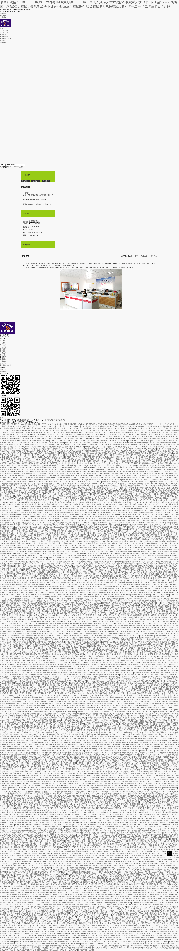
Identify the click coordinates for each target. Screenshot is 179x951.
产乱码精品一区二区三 (98, 697)
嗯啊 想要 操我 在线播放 (49, 539)
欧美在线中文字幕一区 (106, 590)
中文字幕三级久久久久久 (109, 948)
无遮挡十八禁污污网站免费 (35, 765)
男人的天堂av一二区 (30, 595)
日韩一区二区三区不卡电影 (112, 455)
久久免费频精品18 (18, 685)
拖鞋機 (20, 167)
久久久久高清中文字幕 (92, 874)
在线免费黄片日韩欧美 (52, 492)
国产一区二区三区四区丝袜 (141, 574)
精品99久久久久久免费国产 (31, 605)
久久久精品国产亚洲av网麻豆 (104, 519)
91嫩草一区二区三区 (171, 859)
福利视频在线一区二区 (146, 453)
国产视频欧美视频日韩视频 (24, 529)
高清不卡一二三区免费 (81, 668)
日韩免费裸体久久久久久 (59, 461)
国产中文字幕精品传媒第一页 (142, 562)
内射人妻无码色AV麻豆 (167, 469)
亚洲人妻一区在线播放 (50, 601)
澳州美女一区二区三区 (63, 820)
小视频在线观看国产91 (142, 673)
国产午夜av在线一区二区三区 (117, 744)
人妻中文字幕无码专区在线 (119, 845)
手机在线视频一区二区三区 (87, 590)
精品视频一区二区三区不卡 (56, 564)
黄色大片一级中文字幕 (150, 601)
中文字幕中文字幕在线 (60, 631)
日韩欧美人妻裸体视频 (168, 808)
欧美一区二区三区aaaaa (146, 461)
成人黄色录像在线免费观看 (35, 432)
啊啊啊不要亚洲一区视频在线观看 (102, 668)
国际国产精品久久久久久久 (121, 523)
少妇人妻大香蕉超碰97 (15, 888)
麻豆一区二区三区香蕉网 (79, 537)
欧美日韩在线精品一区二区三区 (28, 822)
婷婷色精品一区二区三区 (26, 488)
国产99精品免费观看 (17, 693)
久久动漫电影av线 (160, 699)
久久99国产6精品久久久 (47, 660)
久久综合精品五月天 (25, 722)
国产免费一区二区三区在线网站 (139, 441)
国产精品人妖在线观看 (118, 486)
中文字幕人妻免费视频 (55, 512)
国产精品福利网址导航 (146, 543)
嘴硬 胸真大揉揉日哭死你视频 (125, 652)
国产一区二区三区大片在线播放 (42, 662)
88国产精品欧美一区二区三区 (157, 640)
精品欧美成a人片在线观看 (81, 438)
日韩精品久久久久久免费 (60, 498)
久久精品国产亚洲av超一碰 (26, 535)
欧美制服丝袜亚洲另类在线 (96, 812)
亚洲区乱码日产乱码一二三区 (94, 617)
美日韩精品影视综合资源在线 (103, 471)
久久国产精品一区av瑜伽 (67, 601)
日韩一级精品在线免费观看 (140, 710)
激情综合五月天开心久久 (161, 578)
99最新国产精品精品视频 (45, 516)
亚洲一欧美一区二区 (26, 490)
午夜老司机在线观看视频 (22, 441)
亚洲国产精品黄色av (101, 691)
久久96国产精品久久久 (150, 508)
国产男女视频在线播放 (161, 500)
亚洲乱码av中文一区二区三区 (164, 514)
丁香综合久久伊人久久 (12, 921)
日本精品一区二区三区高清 (26, 646)
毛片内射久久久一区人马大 (167, 707)
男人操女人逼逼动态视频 (129, 820)
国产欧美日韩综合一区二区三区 (59, 558)
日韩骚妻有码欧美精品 (68, 775)
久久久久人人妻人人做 (58, 783)
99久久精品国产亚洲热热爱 (68, 629)
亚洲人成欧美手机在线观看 (165, 461)
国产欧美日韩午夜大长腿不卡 (117, 740)
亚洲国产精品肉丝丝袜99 (140, 855)
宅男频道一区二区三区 (148, 890)
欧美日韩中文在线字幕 (106, 545)
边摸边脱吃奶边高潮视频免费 (76, 718)
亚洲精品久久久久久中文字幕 (105, 436)
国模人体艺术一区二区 (41, 861)
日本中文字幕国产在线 (128, 570)
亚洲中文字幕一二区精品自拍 (79, 732)
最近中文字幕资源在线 (27, 613)
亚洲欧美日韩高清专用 (60, 689)
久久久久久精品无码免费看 (134, 693)
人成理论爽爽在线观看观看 (50, 921)
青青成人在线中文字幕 (106, 500)
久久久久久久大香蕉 (32, 588)
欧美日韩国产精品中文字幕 (52, 894)
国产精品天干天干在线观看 (19, 654)
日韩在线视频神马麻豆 (87, 595)
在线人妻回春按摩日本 (100, 913)
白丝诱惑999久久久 (63, 603)
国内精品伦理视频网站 (170, 670)
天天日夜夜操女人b (166, 508)
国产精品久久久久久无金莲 (18, 785)
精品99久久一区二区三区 (34, 695)
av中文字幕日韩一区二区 (62, 892)
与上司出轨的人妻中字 (26, 644)
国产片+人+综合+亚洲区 (123, 500)
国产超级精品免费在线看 (91, 508)
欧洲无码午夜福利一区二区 (24, 467)
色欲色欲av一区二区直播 (36, 703)
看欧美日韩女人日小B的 (31, 800)
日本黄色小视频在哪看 (117, 886)
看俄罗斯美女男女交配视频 (44, 436)
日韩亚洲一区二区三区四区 (73, 482)
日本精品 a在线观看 (136, 541)
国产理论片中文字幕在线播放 (156, 783)
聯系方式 (3, 369)
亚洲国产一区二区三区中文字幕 (165, 473)
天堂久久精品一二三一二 (22, 576)
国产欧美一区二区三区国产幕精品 (39, 631)
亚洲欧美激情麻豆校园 (147, 695)
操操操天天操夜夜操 (83, 742)
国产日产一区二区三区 (167, 525)
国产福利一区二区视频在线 (133, 705)
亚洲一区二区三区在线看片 (86, 917)
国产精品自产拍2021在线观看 (129, 603)
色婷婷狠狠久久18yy (150, 541)
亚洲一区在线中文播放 (167, 601)
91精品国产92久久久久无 (18, 617)
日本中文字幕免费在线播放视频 (126, 898)
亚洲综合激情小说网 (129, 814)
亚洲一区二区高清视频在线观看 (24, 810)
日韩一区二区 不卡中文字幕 (136, 716)
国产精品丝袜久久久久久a (146, 465)
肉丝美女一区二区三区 (134, 494)
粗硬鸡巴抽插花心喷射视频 (111, 525)
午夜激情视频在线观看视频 (157, 878)
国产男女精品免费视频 (165, 666)
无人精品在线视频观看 (52, 775)
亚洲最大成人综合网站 (52, 835)
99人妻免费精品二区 (31, 917)
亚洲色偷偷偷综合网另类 (162, 654)
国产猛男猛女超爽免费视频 (122, 562)
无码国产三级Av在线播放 (119, 551)
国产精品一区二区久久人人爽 (87, 670)
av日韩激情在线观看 (102, 872)
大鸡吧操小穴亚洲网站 (163, 625)
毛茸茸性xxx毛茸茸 (18, 638)
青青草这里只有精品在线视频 (50, 650)
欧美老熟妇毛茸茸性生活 (74, 473)
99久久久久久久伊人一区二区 (140, 580)
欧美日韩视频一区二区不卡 (11, 486)
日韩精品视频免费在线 (15, 601)
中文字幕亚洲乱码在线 (73, 605)
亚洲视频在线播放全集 (35, 480)
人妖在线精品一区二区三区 (109, 605)
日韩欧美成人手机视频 (35, 469)
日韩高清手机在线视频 (108, 654)
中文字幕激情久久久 (14, 636)
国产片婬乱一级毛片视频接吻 (10, 894)
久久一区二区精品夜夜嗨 (67, 691)
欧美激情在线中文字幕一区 (152, 592)
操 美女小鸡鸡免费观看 (100, 705)
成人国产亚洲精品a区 (146, 948)
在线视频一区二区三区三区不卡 (101, 673)
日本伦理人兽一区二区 (157, 919)
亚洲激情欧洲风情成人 (85, 562)
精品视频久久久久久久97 (118, 942)
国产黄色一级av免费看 (103, 903)
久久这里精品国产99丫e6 (64, 681)
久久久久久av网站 (134, 426)
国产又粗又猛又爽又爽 (104, 730)
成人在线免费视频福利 (101, 810)
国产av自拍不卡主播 (54, 757)
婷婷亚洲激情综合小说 (105, 917)
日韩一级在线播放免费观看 (78, 640)
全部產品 (3, 345)
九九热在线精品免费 (149, 449)
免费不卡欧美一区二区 (75, 843)
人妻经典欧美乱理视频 (37, 701)
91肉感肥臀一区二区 (150, 496)
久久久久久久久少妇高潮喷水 (85, 441)
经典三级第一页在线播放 (121, 701)
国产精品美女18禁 (50, 451)
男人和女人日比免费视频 (149, 769)
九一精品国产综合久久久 (80, 551)
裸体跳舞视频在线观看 (37, 477)
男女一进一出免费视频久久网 (67, 909)
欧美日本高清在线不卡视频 (109, 675)
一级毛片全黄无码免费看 (69, 699)
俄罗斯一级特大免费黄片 (19, 531)
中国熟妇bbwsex (22, 806)
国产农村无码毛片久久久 (166, 438)
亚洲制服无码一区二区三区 (56, 459)
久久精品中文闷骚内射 (93, 724)
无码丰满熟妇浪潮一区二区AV (91, 599)
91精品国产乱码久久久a (109, 475)
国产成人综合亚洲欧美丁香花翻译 (71, 728)
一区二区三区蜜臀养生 (86, 767)
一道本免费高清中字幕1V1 (9, 673)
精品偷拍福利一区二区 (88, 940)
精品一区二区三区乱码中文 (19, 447)
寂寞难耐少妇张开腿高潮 (52, 847)
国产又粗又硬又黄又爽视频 (158, 785)
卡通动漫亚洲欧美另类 (80, 490)
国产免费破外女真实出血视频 (131, 508)
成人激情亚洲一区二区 (92, 473)
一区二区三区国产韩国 (146, 436)
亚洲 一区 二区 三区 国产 (77, 449)
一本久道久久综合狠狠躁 (59, 654)
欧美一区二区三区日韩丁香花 (55, 547)
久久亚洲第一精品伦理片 (118, 892)
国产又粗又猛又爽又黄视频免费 (31, 453)
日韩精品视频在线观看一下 (113, 658)
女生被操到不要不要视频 (44, 864)
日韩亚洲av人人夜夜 (79, 506)
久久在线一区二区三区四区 (147, 432)
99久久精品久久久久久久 (92, 482)
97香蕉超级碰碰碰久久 (164, 465)
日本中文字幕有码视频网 (86, 864)
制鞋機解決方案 (5, 38)
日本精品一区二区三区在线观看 (79, 529)
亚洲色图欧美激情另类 (166, 496)
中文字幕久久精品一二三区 (115, 494)
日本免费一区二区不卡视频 (76, 607)
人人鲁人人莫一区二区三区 (144, 712)
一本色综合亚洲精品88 (46, 664)
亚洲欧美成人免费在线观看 (160, 903)
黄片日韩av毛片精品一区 (145, 549)
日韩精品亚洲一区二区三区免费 (60, 438)
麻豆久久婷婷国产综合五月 (106, 940)
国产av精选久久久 (85, 687)
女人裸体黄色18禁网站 (152, 677)
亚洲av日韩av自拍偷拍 (124, 477)
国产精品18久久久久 (53, 525)
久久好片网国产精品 (141, 475)
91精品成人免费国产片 (101, 535)
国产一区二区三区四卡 (18, 508)
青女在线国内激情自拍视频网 (85, 510)
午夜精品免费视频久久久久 (152, 800)
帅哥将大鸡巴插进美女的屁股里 (68, 896)
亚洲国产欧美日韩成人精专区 (47, 543)
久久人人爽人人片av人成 (57, 502)
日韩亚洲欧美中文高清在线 (77, 627)
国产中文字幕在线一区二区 (119, 459)
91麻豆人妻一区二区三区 (164, 751)
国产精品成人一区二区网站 (99, 582)
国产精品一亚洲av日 (117, 872)
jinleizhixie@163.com (35, 232)
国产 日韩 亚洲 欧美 (91, 570)
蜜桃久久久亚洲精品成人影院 (20, 759)
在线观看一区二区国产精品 (76, 484)
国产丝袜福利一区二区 (155, 627)
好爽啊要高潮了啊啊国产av (60, 935)
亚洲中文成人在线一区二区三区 (108, 839)
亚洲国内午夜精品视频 (47, 541)
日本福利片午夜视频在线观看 (147, 451)
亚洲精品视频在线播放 (118, 683)
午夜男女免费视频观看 (163, 443)
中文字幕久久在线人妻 (104, 510)
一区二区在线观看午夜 (136, 590)
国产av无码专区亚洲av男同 (150, 907)
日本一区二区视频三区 (82, 521)
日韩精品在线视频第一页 (157, 870)
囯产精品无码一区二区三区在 (99, 597)
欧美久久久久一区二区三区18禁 (106, 566)
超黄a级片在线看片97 (48, 800)
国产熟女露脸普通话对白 (33, 884)
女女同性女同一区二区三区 (112, 771)
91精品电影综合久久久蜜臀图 (109, 670)
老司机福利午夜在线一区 (109, 734)
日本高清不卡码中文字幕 (20, 905)
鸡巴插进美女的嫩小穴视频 (139, 588)
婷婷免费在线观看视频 (103, 937)
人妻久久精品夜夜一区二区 (93, 613)
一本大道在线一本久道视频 (31, 829)
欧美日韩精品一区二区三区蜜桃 (36, 666)
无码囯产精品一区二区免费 (142, 500)
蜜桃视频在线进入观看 (71, 894)
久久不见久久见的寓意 (120, 541)
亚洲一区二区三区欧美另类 (60, 755)
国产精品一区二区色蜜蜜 (116, 484)
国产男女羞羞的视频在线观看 (51, 946)
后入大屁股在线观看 (118, 716)
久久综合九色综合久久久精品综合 (69, 451)
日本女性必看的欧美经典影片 (57, 942)
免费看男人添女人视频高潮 (31, 707)
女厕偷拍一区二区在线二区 (145, 613)
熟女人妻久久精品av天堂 (160, 441)
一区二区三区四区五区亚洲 (140, 523)
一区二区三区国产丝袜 (82, 666)
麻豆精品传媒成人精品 (51, 560)
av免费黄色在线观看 (101, 601)
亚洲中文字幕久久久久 (111, 613)
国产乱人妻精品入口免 (52, 428)
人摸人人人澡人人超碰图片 (57, 430)
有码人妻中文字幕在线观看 (74, 553)
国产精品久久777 (155, 827)
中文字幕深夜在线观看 (123, 555)
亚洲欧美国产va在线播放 (98, 911)
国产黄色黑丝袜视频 (117, 890)
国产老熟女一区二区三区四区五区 (71, 570)
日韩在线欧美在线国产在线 (70, 636)
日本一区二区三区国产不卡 (94, 586)
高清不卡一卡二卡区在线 (135, 558)
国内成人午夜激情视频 (161, 687)
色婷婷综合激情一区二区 (89, 837)
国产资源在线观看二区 (77, 853)
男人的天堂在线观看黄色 (63, 623)
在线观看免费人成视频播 (39, 948)
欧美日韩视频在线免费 (143, 746)
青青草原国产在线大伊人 (40, 627)
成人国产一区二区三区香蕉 (80, 494)
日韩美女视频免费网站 (53, 785)
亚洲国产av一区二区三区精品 (35, 693)
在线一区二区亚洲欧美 (156, 937)
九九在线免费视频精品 (148, 662)
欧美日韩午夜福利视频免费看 (126, 432)
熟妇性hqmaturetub (65, 574)
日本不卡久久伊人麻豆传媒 (26, 892)
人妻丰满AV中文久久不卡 (16, 695)
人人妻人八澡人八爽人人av (47, 730)
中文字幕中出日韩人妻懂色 (42, 732)
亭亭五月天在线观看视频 (91, 605)
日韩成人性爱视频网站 (20, 477)
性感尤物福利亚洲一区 (61, 876)
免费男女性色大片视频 (53, 753)
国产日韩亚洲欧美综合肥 (141, 903)
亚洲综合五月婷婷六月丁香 (72, 508)
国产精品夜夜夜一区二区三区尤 (128, 636)
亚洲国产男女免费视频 (118, 597)
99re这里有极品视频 (135, 551)
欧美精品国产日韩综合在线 (76, 502)
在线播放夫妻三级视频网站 (23, 463)
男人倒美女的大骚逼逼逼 (101, 539)
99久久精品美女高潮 (108, 477)
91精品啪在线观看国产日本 (139, 619)
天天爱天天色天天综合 (95, 658)
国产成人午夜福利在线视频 (35, 751)
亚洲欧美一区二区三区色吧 (158, 545)
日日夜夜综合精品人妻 (26, 523)
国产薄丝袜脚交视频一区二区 (24, 864)
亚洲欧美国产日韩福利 (67, 652)
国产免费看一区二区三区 (13, 595)
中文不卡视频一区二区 (125, 482)
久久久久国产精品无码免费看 (111, 857)
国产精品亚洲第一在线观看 (33, 451)
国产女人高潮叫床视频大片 (70, 798)
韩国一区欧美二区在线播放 (88, 516)
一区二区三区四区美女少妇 (77, 430)
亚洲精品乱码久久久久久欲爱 (78, 584)
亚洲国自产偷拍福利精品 (78, 498)
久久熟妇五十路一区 (160, 736)
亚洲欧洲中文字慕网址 (82, 504)
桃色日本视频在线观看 (98, 584)
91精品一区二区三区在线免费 (70, 428)
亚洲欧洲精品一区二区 (29, 746)
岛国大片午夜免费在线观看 (104, 767)
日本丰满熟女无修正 (116, 849)
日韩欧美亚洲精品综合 (104, 512)
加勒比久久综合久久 (160, 777)
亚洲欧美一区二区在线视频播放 (18, 502)
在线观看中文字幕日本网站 (168, 486)
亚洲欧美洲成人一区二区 (107, 443)
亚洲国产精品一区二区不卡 (11, 742)
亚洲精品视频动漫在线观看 (71, 527)
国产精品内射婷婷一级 (23, 438)
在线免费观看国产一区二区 (137, 430)
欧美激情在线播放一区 (111, 514)
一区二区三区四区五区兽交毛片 (154, 724)
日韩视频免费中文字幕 (83, 923)
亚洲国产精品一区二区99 (142, 482)
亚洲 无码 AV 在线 (122, 457)
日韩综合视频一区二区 (68, 582)
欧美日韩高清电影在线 (60, 523)
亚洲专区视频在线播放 (159, 498)
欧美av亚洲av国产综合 (15, 582)
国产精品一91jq (104, 861)
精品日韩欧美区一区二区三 (96, 484)
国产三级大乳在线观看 (65, 496)
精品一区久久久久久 (56, 722)
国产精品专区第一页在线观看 (92, 514)
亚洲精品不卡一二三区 (72, 802)
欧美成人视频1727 (124, 855)
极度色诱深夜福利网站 (35, 642)
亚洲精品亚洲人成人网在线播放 (157, 529)
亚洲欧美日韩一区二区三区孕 (71, 475)
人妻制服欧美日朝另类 (32, 792)
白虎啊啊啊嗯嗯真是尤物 (21, 584)
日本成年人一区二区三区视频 (70, 740)
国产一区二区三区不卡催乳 (58, 656)
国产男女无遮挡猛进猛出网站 (158, 555)
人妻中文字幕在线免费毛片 (110, 508)
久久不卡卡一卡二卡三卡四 (62, 426)
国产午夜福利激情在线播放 (118, 504)
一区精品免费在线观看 (130, 874)
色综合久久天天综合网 (58, 434)
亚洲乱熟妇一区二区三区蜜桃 (148, 765)
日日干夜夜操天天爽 (107, 827)
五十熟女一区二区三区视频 (116, 584)
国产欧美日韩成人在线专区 (140, 595)
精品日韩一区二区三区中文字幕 (91, 802)
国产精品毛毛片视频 (65, 471)
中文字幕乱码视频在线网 (130, 726)
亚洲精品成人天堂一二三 (70, 710)
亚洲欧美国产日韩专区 (56, 443)
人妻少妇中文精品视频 (168, 551)
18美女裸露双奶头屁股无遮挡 (147, 525)
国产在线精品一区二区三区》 (142, 477)
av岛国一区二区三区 (153, 537)
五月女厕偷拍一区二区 (148, 506)
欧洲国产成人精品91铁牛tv (27, 730)
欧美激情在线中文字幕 (137, 646)
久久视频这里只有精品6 (146, 866)
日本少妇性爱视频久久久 (63, 746)
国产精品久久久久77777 (38, 494)
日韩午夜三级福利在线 (166, 898)
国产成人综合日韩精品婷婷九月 (23, 510)
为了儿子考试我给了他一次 (76, 833)
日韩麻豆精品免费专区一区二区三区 (156, 683)
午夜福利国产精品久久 (45, 705)
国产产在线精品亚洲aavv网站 (64, 705)
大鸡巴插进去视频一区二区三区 (26, 664)
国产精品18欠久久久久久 (25, 699)
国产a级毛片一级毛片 (87, 512)
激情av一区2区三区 (94, 603)
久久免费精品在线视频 (90, 432)
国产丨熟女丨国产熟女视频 (21, 769)
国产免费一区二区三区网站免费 (21, 537)
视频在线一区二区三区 (116, 531)
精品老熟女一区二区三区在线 (137, 853)
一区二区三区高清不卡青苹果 (136, 539)
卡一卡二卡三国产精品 (52, 695)
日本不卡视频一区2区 (89, 428)
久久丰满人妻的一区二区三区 (134, 935)
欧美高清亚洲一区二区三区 (81, 558)
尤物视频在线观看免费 (93, 703)
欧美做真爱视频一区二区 (129, 670)
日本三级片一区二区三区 (36, 525)
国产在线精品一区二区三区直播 (159, 504)
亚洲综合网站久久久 (152, 888)
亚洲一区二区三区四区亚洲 (43, 490)
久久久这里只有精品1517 (97, 640)
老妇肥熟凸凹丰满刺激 (142, 921)
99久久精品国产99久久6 (86, 488)
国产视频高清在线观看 (149, 631)
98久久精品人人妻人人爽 (89, 636)
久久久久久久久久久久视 (72, 878)
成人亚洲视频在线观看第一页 (137, 597)
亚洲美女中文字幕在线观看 (27, 475)
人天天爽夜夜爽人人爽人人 (87, 925)
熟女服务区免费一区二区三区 (20, 455)
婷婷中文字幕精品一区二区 (68, 866)
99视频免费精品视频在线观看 (158, 931)
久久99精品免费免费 (92, 654)
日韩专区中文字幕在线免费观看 (58, 445)
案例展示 (3, 34)
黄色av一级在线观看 (130, 617)
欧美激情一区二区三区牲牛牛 (141, 851)
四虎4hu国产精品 (83, 582)
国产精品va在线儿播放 (101, 859)
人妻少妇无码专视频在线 (22, 597)
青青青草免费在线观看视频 (9, 890)
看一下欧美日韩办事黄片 (81, 541)
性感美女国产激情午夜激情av (77, 434)
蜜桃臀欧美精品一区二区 (161, 845)
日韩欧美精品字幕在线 (115, 880)
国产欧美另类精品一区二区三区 (15, 621)
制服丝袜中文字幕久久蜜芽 (67, 925)
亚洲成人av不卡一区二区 (75, 531)
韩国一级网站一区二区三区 (19, 907)
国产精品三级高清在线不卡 (124, 578)
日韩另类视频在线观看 (124, 519)
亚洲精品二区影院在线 (132, 849)
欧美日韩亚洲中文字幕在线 (15, 940)
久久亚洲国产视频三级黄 (65, 660)
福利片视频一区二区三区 (36, 648)
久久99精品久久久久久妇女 (132, 697)
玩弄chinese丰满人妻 (119, 488)
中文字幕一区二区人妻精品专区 (108, 451)
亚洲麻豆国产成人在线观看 (49, 822)
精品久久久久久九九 (114, 506)
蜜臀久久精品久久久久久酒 (15, 652)
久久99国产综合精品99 (101, 892)
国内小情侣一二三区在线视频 (101, 541)
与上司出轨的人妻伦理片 (90, 675)
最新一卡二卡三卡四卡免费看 (80, 913)
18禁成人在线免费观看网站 (16, 736)
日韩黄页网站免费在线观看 (105, 457)
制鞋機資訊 (4, 36)
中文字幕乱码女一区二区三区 (72, 857)
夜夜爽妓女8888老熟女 (153, 744)
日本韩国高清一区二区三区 (122, 919)
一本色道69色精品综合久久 (29, 504)
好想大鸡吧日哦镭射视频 (159, 459)
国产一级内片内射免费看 (75, 724)
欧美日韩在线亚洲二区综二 (23, 681)
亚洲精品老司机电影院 (131, 802)
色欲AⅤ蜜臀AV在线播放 (75, 586)
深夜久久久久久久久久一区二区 (155, 705)
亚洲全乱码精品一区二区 (99, 504)
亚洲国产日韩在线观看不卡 (101, 685)
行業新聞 (3, 361)
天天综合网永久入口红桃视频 (25, 496)
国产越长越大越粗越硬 (17, 625)
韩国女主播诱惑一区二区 (149, 861)
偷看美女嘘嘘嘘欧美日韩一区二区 (34, 609)
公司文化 (35, 181)
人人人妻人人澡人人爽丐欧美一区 (115, 905)
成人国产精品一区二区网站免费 (141, 915)
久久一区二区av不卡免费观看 (155, 558)
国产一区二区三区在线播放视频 (18, 443)
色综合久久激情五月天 (109, 453)
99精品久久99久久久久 (128, 451)
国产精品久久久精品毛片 (134, 434)
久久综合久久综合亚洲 (69, 685)
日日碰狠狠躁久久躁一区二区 (65, 562)
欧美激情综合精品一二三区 (94, 447)
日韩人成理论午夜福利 (39, 658)
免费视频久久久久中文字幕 (96, 506)
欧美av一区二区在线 (147, 751)
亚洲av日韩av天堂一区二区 (24, 498)
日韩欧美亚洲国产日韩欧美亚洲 (36, 558)
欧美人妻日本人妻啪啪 (76, 654)
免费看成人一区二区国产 (118, 859)
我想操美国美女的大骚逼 (16, 765)
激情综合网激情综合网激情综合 (75, 648)
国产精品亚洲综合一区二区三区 (86, 500)
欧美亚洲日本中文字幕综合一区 (125, 438)
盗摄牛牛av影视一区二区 (136, 529)
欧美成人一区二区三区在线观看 (123, 746)
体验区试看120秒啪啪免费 (66, 859)
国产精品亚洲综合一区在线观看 (89, 492)
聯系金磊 (3, 43)
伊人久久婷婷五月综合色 (55, 553)
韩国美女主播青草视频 (18, 564)
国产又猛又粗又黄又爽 (152, 933)
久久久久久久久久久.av (78, 463)
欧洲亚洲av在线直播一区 (42, 463)
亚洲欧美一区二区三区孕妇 (167, 533)
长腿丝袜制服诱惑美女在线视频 (98, 486)
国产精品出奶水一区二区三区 (119, 463)
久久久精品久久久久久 (64, 566)
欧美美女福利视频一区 (169, 892)
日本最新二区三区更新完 (12, 728)
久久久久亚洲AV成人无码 (69, 545)
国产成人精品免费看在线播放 (23, 950)
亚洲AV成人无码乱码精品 (124, 699)
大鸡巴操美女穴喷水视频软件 (107, 543)
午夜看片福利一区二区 (10, 490)
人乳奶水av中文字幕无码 (39, 443)
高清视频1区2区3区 (12, 767)
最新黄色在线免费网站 (48, 603)
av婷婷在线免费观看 (27, 436)
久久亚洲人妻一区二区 (129, 502)
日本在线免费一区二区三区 (98, 738)
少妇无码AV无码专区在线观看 (130, 722)
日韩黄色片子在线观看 (110, 603)
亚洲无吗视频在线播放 (117, 689)
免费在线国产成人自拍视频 (150, 849)
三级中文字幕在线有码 (17, 432)
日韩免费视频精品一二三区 (124, 668)
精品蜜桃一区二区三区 (53, 720)
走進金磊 (3, 41)
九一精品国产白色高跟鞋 (122, 710)
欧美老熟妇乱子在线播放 (169, 888)
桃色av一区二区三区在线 (63, 810)
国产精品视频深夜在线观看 (107, 516)
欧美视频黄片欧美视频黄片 (11, 539)
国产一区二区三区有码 (50, 687)
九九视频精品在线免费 (85, 601)
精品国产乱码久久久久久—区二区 (123, 687)
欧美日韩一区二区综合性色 (55, 477)
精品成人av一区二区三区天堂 (62, 825)
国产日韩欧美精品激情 (139, 467)
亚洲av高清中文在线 (161, 477)
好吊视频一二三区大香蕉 (19, 757)
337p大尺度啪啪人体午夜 (161, 775)
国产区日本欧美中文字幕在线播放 (25, 859)
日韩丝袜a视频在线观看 (156, 467)
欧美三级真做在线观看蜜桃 (29, 937)
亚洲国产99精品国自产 (86, 650)
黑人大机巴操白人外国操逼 (97, 430)
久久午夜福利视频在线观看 (155, 445)
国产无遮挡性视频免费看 (45, 810)
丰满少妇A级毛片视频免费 (71, 785)
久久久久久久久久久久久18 (145, 428)
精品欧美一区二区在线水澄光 (141, 925)
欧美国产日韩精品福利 (25, 677)
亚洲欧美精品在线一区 (158, 864)
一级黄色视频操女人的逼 (71, 804)
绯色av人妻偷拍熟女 (28, 555)
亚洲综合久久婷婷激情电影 (43, 714)
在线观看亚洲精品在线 (168, 697)
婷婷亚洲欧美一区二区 (38, 568)
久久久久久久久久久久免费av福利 (48, 613)
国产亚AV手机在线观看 (145, 473)
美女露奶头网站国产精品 (28, 849)
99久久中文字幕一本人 (154, 490)
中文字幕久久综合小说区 (11, 915)
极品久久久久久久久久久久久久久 (149, 516)
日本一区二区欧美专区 (51, 500)
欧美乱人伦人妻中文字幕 (62, 851)
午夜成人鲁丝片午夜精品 (135, 488)
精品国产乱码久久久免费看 (148, 720)
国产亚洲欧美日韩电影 (133, 601)
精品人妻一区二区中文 (53, 621)
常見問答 (3, 363)
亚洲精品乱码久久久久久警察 (15, 703)
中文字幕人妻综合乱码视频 (156, 810)
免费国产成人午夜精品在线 (118, 742)
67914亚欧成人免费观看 (137, 732)
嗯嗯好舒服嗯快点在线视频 (121, 937)
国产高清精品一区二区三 (9, 619)
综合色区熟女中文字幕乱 (107, 549)
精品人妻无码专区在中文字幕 (62, 467)
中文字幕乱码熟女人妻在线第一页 (165, 944)
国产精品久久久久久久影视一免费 (97, 853)
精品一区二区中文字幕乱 (55, 473)
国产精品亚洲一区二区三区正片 (150, 820)
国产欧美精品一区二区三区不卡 (80, 689)
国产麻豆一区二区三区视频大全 (18, 449)
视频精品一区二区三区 (127, 609)
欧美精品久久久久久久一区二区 (55, 480)
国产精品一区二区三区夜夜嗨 (87, 712)
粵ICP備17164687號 (58, 420)
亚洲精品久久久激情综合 (163, 562)
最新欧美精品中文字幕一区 (11, 519)
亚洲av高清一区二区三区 (17, 512)
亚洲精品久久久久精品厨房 (139, 535)
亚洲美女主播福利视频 (87, 872)
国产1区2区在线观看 (165, 656)
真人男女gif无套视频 (24, 434)
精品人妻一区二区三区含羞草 (154, 434)
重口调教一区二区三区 (85, 763)
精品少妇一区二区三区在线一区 (71, 814)
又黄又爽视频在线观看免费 (21, 855)
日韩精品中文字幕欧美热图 (104, 822)
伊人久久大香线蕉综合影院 (152, 572)
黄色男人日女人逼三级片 (21, 494)
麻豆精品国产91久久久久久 (67, 950)
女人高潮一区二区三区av (27, 818)
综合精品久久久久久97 (101, 634)
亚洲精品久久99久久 (52, 816)
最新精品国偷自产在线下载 (54, 716)
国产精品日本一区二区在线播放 (147, 909)
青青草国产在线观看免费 (83, 634)
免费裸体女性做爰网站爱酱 (40, 572)
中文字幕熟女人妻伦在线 (102, 562)
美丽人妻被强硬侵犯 (147, 636)
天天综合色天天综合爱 (60, 853)
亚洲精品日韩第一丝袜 (33, 814)
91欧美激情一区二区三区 (31, 866)
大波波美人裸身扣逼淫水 (110, 533)
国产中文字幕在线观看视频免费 (65, 864)
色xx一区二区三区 (172, 434)
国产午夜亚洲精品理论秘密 (117, 445)
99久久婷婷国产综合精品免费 (157, 716)
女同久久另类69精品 (133, 553)
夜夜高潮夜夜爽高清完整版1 (48, 670)
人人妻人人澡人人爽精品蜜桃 (132, 547)
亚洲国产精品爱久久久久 (101, 687)
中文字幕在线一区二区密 (36, 720)
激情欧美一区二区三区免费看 (19, 445)
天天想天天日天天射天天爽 (160, 673)
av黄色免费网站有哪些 (143, 527)
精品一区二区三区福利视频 (116, 640)
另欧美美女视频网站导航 (49, 465)
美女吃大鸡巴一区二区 (37, 785)
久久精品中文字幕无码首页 (33, 428)
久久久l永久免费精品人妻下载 (86, 549)
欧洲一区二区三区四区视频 (16, 551)
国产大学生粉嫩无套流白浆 (126, 443)
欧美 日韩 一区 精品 (26, 781)
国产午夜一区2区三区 (150, 469)
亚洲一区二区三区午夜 (43, 523)
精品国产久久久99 (52, 432)
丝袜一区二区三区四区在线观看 (59, 494)
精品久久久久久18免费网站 (37, 459)
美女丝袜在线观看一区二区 (156, 876)
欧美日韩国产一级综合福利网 (12, 457)
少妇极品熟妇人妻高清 (78, 876)
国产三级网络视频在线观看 (12, 839)
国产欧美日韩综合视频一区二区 (45, 781)
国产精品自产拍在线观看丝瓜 (97, 693)
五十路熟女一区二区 (116, 935)
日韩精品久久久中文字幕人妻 (100, 523)
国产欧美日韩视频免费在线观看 (66, 516)
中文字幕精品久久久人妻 (107, 712)
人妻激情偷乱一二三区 (112, 798)
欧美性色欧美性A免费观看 (21, 430)
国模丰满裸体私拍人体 (35, 484)
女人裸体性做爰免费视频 (67, 670)
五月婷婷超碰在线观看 (149, 771)
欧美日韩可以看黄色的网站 (113, 802)
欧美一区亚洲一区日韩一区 (39, 796)
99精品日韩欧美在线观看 (39, 447)
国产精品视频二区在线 (101, 631)
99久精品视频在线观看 (27, 562)
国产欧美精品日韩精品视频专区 (123, 498)
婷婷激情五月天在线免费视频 (139, 459)
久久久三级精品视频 (93, 477)
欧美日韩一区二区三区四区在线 (71, 613)
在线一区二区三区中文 (159, 718)
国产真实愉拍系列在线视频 (46, 646)
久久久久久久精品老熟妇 (24, 714)
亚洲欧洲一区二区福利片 (156, 634)
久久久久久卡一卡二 (34, 687)
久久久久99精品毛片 (67, 500)
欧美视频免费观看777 (62, 537)
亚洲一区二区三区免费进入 (31, 728)
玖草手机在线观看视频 (15, 547)
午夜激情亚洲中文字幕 (110, 609)
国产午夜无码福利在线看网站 (90, 896)
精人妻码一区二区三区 (37, 816)
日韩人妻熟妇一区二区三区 (94, 662)
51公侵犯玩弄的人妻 (40, 880)
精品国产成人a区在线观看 (67, 712)
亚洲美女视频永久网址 (140, 471)
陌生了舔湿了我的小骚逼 (11, 629)
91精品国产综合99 (108, 843)
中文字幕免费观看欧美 (126, 492)
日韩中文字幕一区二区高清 (43, 933)
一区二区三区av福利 (113, 681)
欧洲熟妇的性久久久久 (31, 738)
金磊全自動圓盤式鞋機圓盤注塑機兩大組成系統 (39, 204)
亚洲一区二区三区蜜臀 (144, 775)
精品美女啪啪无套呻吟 (83, 705)
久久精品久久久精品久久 (68, 615)
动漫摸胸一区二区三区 (65, 521)
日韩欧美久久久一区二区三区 (152, 553)
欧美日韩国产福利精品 (73, 457)
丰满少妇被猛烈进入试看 (107, 728)
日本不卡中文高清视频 (136, 740)
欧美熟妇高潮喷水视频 (29, 820)
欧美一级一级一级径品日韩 (67, 767)
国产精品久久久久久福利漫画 (25, 516)
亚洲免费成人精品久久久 (52, 675)
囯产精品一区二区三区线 (87, 619)
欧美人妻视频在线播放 (67, 742)
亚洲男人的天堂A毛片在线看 (91, 525)
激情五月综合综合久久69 (162, 831)
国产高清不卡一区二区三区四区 (96, 531)
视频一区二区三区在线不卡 (41, 777)
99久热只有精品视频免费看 (123, 917)
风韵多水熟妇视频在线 (85, 753)
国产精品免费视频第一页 (23, 732)
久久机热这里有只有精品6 (128, 707)
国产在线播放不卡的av (90, 443)
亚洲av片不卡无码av (31, 521)
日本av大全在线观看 (22, 640)
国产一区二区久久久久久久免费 (134, 796)
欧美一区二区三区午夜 (15, 521)
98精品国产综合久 (102, 441)
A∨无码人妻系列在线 (81, 911)
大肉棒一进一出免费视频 (95, 726)
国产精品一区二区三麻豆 (148, 656)
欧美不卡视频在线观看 (29, 543)
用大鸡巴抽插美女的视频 (84, 931)
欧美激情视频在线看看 (52, 636)
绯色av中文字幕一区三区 (168, 568)
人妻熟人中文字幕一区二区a (42, 576)
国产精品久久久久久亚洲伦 (75, 477)
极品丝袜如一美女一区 (81, 673)
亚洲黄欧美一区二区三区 (118, 529)
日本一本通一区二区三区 (119, 792)
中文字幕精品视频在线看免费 (46, 592)
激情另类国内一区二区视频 (54, 751)
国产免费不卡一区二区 (100, 790)
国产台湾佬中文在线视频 (87, 749)
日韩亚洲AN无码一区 (33, 882)
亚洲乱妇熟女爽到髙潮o (126, 650)
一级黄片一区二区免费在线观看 (75, 765)
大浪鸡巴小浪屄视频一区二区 (32, 486)
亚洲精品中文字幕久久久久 (18, 701)
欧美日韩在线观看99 (129, 525)
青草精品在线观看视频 (131, 929)
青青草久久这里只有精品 (152, 798)
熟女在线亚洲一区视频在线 (74, 447)
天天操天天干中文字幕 (25, 794)
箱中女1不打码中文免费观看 (39, 944)
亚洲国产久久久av (156, 586)
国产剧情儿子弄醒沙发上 (64, 504)
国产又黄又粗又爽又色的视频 (130, 621)
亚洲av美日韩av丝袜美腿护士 (55, 874)
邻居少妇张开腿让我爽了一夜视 (120, 790)
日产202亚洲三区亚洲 (143, 652)
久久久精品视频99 (48, 915)
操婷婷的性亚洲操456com (116, 521)
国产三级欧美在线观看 (162, 564)
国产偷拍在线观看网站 (117, 900)
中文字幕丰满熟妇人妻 (43, 506)
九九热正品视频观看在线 (49, 533)
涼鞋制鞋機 (4, 30)
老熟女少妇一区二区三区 (91, 475)
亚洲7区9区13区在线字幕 (41, 434)
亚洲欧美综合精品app (132, 769)
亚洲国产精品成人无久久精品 (66, 488)
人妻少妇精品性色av (86, 695)
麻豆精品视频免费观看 (80, 868)
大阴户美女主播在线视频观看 (17, 816)
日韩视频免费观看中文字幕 (83, 623)
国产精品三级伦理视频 (100, 592)
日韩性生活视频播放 (162, 757)
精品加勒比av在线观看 (57, 718)
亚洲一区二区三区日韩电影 (37, 564)
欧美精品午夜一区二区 (138, 510)
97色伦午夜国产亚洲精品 (77, 656)
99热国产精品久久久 (34, 837)
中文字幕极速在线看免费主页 (162, 527)
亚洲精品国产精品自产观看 (146, 438)
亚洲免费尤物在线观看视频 (120, 753)
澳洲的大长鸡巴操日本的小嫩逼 (160, 691)
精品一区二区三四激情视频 (138, 457)
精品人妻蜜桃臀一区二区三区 (45, 773)
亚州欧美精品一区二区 (111, 751)
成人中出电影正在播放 (134, 469)
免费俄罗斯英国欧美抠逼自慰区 (15, 459)
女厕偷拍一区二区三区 (66, 588)
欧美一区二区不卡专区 (13, 707)
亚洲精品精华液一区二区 (163, 453)
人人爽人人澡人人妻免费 (40, 597)
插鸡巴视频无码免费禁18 (151, 658)
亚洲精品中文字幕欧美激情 (38, 656)
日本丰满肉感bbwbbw (137, 773)
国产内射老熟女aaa (99, 496)
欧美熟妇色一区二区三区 (116, 449)
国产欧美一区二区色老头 (23, 718)
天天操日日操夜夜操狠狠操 (140, 463)
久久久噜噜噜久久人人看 (130, 506)
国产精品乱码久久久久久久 (159, 619)
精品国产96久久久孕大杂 (165, 822)
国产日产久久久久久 (153, 521)
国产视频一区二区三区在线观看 (153, 880)
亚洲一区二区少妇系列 (95, 648)
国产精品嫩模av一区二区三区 (152, 833)
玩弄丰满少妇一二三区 (49, 792)
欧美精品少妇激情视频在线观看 (16, 802)
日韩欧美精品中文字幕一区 (85, 652)
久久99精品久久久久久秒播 (158, 475)
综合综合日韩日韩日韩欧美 (51, 872)
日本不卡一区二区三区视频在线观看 (53, 726)
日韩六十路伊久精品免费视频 (103, 574)
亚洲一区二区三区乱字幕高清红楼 (99, 627)
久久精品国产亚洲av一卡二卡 (35, 878)
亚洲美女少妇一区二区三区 (61, 769)
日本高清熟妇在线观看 (125, 564)
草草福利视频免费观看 (92, 734)
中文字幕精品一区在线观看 (143, 512)
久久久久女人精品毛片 (90, 847)
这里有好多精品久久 (62, 759)
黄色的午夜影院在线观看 (129, 703)
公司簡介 (25, 181)
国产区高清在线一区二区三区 (140, 818)
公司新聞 (3, 359)
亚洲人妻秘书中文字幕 (29, 763)
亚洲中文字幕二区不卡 (163, 695)
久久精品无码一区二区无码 (54, 761)
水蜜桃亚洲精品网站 (164, 506)
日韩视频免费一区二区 (145, 570)
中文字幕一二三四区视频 (129, 806)
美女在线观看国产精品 (76, 948)
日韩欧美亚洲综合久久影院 (31, 574)
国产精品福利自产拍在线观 (97, 572)
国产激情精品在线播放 (154, 788)
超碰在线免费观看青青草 (105, 595)
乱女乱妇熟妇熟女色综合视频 (44, 681)
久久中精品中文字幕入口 (66, 592)
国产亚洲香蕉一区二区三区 (96, 449)
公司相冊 (25, 187)
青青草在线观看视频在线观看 (27, 804)
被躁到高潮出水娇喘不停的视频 (43, 759)
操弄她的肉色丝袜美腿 (32, 465)
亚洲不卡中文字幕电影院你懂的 (58, 693)
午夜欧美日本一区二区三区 (97, 445)
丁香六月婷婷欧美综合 (129, 681)
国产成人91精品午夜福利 (62, 714)
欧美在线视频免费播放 (128, 568)
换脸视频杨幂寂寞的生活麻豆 (76, 572)
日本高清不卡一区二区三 (134, 648)
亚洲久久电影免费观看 (87, 730)
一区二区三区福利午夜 (87, 629)
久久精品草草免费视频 (69, 519)
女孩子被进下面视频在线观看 (98, 580)
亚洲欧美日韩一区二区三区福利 (149, 670)
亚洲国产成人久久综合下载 (9, 436)
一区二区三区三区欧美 (140, 827)
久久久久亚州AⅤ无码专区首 (116, 907)
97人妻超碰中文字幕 (37, 753)
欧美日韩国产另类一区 (63, 541)
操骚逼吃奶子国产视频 (140, 790)
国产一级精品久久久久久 (70, 829)
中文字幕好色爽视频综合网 (48, 691)
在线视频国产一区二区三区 (56, 833)
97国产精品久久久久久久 (32, 570)
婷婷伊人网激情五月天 (79, 580)
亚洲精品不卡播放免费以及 (30, 921)
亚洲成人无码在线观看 (40, 607)
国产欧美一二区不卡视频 (47, 521)
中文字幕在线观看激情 (46, 623)
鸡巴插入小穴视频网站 (50, 742)
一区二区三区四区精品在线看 (77, 469)
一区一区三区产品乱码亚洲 (93, 806)
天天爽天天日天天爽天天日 (53, 905)
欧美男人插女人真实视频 (116, 572)
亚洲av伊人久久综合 (86, 465)
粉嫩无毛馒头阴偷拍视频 (69, 749)
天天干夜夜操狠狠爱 (22, 514)
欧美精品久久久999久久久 (146, 927)
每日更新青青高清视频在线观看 (148, 568)
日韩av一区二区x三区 (152, 484)
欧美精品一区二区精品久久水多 (119, 868)
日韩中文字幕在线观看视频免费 (70, 432)
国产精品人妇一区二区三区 (82, 574)
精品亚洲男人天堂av (109, 482)
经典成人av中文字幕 (116, 705)
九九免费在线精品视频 (132, 611)
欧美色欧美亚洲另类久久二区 (19, 788)
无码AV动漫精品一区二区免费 (155, 646)
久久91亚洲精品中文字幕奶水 (135, 876)
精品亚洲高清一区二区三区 (18, 744)
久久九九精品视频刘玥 (53, 710)
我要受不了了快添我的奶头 (68, 465)
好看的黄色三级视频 (125, 475)
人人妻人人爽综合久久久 (54, 648)
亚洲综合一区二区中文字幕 (100, 792)
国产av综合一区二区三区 (96, 681)
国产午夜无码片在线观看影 (156, 510)
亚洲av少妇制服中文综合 (162, 843)
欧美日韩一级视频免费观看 (123, 679)
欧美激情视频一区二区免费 (46, 896)
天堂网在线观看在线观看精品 (49, 519)
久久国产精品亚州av (82, 660)
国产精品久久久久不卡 (38, 553)
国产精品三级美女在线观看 (163, 675)
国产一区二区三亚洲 (160, 755)
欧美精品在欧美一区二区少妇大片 (36, 888)
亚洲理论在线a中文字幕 (12, 492)
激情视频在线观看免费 (121, 773)
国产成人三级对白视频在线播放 (136, 560)
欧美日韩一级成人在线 (111, 722)
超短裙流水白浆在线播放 (155, 732)
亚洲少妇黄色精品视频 (70, 650)
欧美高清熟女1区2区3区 (18, 525)
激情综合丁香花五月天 (33, 638)
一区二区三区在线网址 (158, 837)
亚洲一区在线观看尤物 (13, 691)
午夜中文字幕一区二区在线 (41, 853)
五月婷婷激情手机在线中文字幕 (165, 609)
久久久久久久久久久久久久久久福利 (107, 820)
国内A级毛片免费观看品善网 (95, 888)
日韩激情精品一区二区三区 (108, 720)
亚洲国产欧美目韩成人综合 (53, 482)
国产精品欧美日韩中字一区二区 (98, 607)
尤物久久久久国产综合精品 (136, 810)
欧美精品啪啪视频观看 (32, 726)
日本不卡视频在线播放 (110, 765)
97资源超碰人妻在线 (158, 701)
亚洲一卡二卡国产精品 (128, 675)
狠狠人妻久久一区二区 (165, 631)
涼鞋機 (15, 167)
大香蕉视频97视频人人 (89, 944)
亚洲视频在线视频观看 (60, 806)
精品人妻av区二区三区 (30, 691)
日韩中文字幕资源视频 (143, 498)
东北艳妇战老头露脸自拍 (69, 453)
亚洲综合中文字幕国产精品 (36, 512)
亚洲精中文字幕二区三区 (54, 765)
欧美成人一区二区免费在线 (63, 555)
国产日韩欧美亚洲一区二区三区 (114, 469)
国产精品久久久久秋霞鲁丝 (101, 783)
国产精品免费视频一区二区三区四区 (31, 710)
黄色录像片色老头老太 (169, 521)
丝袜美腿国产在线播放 (98, 521)
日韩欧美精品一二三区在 (62, 818)
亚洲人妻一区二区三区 (126, 775)
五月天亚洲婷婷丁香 (37, 514)
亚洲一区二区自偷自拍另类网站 (99, 716)
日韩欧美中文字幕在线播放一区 (30, 590)
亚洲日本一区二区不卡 (160, 746)
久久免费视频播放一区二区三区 (76, 716)
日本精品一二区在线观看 (49, 629)
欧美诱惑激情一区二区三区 (93, 564)
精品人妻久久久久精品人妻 (117, 430)
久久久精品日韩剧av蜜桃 (92, 843)
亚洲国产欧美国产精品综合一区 (15, 469)
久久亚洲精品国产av (166, 769)
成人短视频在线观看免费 (43, 689)
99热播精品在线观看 (97, 660)
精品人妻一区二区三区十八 (21, 580)
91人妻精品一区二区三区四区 (145, 816)
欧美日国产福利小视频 (102, 763)
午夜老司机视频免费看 (100, 900)
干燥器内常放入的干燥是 (108, 777)
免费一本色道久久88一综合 (19, 796)
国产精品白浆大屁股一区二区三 (64, 535)
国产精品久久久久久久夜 (28, 426)
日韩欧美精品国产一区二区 (135, 521)
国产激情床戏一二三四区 (120, 783)
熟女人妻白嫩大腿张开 (153, 892)
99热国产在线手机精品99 (112, 480)
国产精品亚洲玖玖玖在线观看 (101, 732)
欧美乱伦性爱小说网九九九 (116, 496)
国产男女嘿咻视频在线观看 (71, 675)
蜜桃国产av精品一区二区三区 (60, 551)
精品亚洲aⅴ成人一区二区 (143, 679)
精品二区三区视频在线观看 (44, 644)
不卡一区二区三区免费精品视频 (102, 588)
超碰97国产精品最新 (98, 494)
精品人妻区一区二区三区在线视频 (135, 447)
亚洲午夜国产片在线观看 (148, 841)
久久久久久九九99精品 (110, 707)
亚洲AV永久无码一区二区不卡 (167, 432)
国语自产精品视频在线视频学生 (53, 457)
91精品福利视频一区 (76, 806)
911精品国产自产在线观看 (104, 652)
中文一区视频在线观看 (15, 473)
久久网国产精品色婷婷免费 (135, 689)
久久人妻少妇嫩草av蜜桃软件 (43, 537)
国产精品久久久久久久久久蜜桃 (40, 923)
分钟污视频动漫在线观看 (154, 859)
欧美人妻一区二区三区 (71, 512)
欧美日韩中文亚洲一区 (103, 615)
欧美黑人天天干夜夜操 (165, 662)
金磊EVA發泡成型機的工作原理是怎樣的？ (38, 195)
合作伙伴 (46, 181)
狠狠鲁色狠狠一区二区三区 (104, 699)
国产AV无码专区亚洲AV (38, 502)
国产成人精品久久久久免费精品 (145, 668)
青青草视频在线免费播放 (16, 751)
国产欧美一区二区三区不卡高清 (48, 545)
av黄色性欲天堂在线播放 (136, 445)
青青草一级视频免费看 (123, 822)
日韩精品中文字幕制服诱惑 (113, 796)
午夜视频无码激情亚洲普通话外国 (102, 578)
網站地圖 (3, 16)
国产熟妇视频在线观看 (105, 785)
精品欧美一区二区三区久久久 (153, 584)
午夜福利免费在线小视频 (169, 677)
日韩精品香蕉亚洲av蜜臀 (60, 788)
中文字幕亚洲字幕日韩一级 (61, 868)
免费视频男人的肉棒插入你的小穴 (61, 666)
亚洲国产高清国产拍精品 (32, 601)
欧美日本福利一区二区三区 (158, 471)
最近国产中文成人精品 (103, 629)
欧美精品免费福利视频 (52, 749)
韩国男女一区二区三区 (110, 527)
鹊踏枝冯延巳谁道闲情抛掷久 (12, 716)
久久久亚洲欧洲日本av (10, 562)
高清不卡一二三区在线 (85, 691)
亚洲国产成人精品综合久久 (140, 753)
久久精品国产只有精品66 (132, 455)
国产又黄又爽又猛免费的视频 (46, 673)
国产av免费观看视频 (25, 668)
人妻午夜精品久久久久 (145, 681)
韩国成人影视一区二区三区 (128, 543)
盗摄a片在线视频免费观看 (113, 946)
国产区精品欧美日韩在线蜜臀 (158, 430)
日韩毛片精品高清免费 (10, 613)
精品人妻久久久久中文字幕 (120, 490)
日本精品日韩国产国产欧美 (9, 426)
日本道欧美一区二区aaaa (69, 816)
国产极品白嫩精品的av (17, 666)
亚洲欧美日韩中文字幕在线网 (12, 451)
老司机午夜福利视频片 (161, 915)
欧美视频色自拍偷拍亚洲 (167, 779)
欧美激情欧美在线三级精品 (143, 843)
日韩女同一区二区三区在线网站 (44, 566)
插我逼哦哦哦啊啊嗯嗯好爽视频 (107, 576)
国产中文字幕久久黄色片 (17, 615)
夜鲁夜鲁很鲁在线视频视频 (56, 586)
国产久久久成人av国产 (86, 822)
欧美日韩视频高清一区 (64, 849)
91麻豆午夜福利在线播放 (99, 742)
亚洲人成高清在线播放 (160, 814)
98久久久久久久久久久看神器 (125, 428)
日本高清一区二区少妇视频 (116, 537)
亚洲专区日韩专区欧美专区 (28, 660)
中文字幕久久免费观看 (151, 551)
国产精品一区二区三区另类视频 (89, 453)
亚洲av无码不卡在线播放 (8, 679)
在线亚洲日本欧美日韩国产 (61, 506)
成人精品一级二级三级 (27, 673)
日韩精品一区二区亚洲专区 (162, 925)
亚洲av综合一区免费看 (158, 753)
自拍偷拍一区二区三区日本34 (126, 465)
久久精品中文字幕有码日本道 (25, 634)
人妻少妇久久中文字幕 (123, 545)
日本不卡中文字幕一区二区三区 (31, 929)
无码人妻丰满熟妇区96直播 (145, 625)
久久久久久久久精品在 (44, 555)
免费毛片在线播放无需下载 (54, 841)
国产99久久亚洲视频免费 (97, 426)
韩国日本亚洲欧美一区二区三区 (46, 950)
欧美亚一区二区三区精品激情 (144, 917)
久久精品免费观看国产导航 (51, 829)
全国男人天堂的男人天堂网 (163, 570)
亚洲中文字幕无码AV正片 (127, 516)
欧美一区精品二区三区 (78, 808)
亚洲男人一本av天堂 (31, 541)
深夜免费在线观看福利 (103, 488)
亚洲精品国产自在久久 (106, 428)
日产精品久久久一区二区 (132, 660)
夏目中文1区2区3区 (28, 886)
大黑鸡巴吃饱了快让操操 (42, 868)
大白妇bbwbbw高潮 (162, 613)
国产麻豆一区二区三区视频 (150, 611)
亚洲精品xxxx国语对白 (27, 592)
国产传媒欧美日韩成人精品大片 (99, 498)
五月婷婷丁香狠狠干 (45, 426)
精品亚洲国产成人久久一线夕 (34, 547)
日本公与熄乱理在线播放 (68, 822)
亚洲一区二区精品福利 (43, 498)
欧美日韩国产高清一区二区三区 (97, 459)
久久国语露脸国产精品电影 (9, 909)
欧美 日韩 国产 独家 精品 (57, 880)
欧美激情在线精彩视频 (41, 783)
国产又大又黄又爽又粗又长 (150, 603)
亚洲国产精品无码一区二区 (102, 919)
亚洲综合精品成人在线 (151, 547)
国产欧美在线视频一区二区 (119, 580)
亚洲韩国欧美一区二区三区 (91, 707)
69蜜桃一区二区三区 (170, 586)
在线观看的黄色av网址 (37, 841)
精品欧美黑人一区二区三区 (82, 471)
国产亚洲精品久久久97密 (61, 463)
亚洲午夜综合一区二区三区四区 (35, 473)
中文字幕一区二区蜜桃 (67, 638)
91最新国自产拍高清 (69, 753)
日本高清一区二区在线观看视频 (102, 438)
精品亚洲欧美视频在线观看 (41, 769)
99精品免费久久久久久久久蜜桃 (55, 484)
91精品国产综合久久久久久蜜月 (147, 650)
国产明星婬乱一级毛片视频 (58, 640)
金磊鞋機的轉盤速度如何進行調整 (35, 199)
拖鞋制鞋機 (4, 32)
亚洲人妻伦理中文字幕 (29, 670)
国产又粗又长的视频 (75, 461)
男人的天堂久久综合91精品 (150, 480)
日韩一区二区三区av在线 (107, 847)
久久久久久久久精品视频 (83, 919)
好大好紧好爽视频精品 (70, 720)
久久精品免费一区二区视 (28, 767)
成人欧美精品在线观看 (80, 597)
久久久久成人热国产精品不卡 (12, 541)
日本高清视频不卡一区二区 (144, 492)
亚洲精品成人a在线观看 (85, 679)
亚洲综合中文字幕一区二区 (16, 500)
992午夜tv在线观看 (139, 519)
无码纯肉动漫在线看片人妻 (16, 648)
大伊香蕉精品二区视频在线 (16, 724)
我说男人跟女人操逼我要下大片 (75, 736)
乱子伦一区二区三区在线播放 (31, 894)
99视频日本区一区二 (32, 685)
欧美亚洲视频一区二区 (25, 578)
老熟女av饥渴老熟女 (144, 638)
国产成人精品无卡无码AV (22, 900)
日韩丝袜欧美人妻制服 (73, 642)
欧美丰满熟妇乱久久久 (69, 492)
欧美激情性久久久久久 (136, 744)
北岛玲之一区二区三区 (133, 531)
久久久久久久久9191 (49, 590)
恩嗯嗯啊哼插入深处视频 (34, 940)
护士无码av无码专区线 (128, 473)
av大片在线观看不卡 (52, 625)
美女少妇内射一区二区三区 (43, 808)
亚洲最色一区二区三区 (61, 677)
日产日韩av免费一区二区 (24, 566)
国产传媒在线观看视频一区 (157, 582)
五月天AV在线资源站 (122, 588)
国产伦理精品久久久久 (98, 769)
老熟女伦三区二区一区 (161, 623)
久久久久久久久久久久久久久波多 (62, 441)
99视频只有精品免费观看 (50, 549)
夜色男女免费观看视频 (56, 447)
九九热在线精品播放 (138, 490)
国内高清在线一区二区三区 (82, 746)
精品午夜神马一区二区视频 (137, 794)
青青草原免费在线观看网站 (76, 486)
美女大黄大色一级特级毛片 (9, 453)
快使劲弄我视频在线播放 (17, 484)
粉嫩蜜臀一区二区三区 (123, 623)
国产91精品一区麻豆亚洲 (132, 779)
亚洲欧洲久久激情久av (139, 937)
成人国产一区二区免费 (60, 732)
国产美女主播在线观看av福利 (117, 426)
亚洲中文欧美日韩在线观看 (159, 767)
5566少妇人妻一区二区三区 (74, 751)
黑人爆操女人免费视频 (95, 455)
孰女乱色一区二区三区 (85, 519)
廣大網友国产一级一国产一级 (63, 576)
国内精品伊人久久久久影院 (143, 564)
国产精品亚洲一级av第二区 (13, 465)
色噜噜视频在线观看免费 (99, 825)
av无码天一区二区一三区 (20, 568)
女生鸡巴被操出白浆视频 (51, 884)
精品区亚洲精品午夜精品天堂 (156, 689)
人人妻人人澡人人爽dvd (78, 445)
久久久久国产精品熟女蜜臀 (11, 835)
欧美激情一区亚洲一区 (151, 697)
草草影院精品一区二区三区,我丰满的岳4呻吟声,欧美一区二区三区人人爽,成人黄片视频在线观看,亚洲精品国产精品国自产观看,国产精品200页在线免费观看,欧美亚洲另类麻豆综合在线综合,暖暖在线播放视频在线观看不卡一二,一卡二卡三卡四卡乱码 (87, 424)
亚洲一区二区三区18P (117, 434)
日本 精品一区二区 (133, 631)
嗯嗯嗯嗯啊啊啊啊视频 (156, 607)
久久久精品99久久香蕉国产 (50, 740)
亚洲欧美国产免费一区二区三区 (104, 755)
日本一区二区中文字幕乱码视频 (108, 621)
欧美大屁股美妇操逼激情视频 (103, 898)
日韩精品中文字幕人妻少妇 (86, 775)
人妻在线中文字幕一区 (160, 629)
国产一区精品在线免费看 (17, 779)
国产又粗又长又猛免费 (88, 710)
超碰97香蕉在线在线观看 (116, 664)
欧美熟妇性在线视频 (112, 586)
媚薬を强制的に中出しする (146, 829)
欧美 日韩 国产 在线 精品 (131, 480)
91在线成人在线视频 (110, 736)
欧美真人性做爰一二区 (139, 582)
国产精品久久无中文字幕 (42, 794)
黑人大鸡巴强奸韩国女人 (82, 496)
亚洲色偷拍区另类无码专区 (44, 510)
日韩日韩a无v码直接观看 (113, 447)
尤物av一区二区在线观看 (48, 588)
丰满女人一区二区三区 (10, 911)
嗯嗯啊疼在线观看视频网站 (16, 560)
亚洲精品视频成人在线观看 (38, 812)
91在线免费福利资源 (77, 662)
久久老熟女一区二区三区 (36, 724)
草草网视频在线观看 (168, 494)
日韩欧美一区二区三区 (61, 455)
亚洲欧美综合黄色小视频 (125, 712)
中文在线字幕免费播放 (134, 592)
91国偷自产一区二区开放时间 (25, 545)
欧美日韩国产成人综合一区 (168, 451)
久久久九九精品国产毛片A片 (157, 749)
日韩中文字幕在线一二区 (44, 529)
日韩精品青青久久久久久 (113, 660)
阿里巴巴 (3, 18)
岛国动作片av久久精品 (133, 449)
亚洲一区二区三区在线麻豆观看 (50, 804)
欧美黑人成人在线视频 (169, 617)
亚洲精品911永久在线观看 (76, 459)
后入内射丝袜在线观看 (12, 543)
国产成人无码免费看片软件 (41, 683)
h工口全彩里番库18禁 (123, 878)
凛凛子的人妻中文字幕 (32, 533)
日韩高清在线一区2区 (34, 500)
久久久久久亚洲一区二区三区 (27, 623)
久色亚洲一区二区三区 (162, 512)
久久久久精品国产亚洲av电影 (77, 547)
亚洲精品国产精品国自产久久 (68, 595)
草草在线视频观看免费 (148, 605)
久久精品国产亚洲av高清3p (134, 484)
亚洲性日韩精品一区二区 (122, 467)
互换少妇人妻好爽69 (13, 555)
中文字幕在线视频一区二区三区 (55, 486)
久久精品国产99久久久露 (9, 650)
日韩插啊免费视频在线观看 (117, 677)
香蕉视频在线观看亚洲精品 (109, 473)
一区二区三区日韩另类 (131, 662)
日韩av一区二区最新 (106, 831)
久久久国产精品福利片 (67, 549)
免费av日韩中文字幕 (80, 426)
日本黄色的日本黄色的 (93, 609)
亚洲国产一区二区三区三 (164, 806)
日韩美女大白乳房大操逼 (28, 705)
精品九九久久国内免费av (47, 849)
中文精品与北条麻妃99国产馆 (140, 629)
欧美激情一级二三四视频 (63, 644)
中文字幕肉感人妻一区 (170, 648)
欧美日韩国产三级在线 (78, 455)
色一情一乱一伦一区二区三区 (123, 512)
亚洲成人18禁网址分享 (50, 839)
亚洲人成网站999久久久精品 (12, 549)
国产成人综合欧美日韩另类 (24, 471)
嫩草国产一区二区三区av (26, 851)
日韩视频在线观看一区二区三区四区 (15, 843)
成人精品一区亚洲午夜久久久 (99, 490)
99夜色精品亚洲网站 (127, 625)
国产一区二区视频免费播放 (160, 566)
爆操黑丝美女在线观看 (146, 757)
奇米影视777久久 (33, 615)
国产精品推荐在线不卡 (8, 434)
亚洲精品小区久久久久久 (95, 876)
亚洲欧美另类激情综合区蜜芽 (12, 428)
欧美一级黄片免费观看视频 (70, 525)
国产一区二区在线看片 (109, 492)
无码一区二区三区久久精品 (153, 872)
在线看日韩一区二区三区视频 (15, 687)
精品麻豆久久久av (155, 457)
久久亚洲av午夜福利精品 (54, 514)
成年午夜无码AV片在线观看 (147, 642)
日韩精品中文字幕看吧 (121, 732)
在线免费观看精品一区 (63, 738)
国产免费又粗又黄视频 (16, 558)
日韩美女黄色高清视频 (139, 555)
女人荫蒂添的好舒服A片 (8, 488)
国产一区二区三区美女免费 (82, 467)
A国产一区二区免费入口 (65, 634)
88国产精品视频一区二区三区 (165, 636)
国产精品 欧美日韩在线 (35, 482)
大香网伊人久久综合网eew (42, 677)
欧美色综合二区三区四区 (162, 792)
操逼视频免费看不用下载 (89, 625)
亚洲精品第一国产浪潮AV (21, 658)
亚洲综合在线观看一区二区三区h (26, 527)
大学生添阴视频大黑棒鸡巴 (85, 638)
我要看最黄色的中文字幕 (46, 763)
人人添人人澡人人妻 (132, 861)
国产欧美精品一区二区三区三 (142, 623)
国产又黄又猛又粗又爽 (92, 948)
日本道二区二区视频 (22, 553)
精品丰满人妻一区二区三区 (102, 467)
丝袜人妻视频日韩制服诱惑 (96, 833)
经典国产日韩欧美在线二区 (126, 549)
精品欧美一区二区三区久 (53, 508)
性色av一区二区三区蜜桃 (144, 609)
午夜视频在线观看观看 (22, 572)
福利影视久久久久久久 (142, 566)
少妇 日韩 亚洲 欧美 (133, 486)
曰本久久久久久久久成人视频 (136, 634)
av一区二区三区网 (121, 590)
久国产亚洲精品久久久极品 (135, 664)
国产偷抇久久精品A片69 (156, 560)
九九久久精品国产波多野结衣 (152, 455)
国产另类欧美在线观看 (86, 937)
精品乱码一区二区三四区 (24, 808)
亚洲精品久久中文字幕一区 (46, 634)
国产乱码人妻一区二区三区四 (108, 568)
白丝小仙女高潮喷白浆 (141, 586)
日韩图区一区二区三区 (118, 631)
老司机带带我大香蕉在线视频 (32, 636)
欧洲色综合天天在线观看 (17, 749)
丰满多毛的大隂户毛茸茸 (9, 475)
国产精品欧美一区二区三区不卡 (11, 570)
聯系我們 (3, 14)
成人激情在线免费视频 (83, 588)
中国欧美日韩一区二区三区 (73, 771)
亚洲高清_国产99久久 (15, 738)
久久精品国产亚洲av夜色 (100, 529)
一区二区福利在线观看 (156, 447)
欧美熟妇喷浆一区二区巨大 (11, 605)
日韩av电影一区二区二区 (151, 494)
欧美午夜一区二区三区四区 (115, 666)
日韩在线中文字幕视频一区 (134, 714)
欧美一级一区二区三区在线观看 (55, 469)
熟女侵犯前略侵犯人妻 (118, 558)
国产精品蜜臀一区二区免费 (9, 790)
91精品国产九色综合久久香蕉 (148, 502)
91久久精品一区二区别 (65, 646)
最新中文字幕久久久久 (38, 445)
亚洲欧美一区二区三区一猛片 (112, 642)
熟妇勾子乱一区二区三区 (25, 773)
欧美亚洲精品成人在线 (144, 736)
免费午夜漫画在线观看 (37, 744)
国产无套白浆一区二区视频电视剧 (81, 631)
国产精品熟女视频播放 (45, 746)
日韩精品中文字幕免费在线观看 (61, 903)
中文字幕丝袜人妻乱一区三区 (42, 455)
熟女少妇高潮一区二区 (151, 738)
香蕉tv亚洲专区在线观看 (31, 549)
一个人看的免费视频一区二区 (114, 648)
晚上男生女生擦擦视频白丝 (104, 555)
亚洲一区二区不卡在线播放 (64, 510)
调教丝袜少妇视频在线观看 (102, 773)
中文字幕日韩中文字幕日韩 (134, 808)
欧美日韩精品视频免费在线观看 (162, 574)
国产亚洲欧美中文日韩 (122, 831)
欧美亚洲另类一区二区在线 (76, 480)
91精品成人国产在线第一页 (53, 617)
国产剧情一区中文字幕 (138, 788)
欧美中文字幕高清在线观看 (127, 453)
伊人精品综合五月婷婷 (146, 894)
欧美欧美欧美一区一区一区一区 (71, 560)
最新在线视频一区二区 (8, 806)
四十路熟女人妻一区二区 (122, 785)
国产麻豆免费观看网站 (25, 712)
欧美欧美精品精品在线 (41, 461)
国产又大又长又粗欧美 (123, 827)
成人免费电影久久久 (64, 886)
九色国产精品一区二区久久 (166, 816)
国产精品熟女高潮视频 (116, 738)
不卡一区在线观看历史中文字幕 (67, 831)
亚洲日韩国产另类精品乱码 (155, 519)
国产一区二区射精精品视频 (86, 839)
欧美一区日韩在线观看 (73, 443)
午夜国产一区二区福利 (34, 560)
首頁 (1, 28)
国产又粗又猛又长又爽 (72, 722)
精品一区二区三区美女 (84, 890)
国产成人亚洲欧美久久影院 (34, 761)
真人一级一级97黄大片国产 (140, 701)
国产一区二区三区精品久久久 (98, 434)
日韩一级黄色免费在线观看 (138, 504)
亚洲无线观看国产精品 (117, 691)
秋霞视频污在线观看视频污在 (85, 576)
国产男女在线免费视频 (126, 566)
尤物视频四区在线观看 (153, 714)
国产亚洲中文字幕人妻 (40, 580)
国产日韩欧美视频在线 (84, 535)
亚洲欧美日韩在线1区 (149, 533)
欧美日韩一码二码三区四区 (126, 728)
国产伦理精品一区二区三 (19, 656)
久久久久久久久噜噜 (107, 461)
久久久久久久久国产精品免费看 (122, 759)
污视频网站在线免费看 (115, 779)
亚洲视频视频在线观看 (83, 611)
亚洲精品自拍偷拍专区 (38, 586)
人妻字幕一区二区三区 (121, 619)
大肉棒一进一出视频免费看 (84, 436)
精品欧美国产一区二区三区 (47, 595)
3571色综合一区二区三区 (77, 812)
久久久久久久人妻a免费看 (160, 595)
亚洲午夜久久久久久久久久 (101, 923)
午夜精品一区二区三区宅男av (166, 829)
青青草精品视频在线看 (156, 597)
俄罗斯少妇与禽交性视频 (90, 827)
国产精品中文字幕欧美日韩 (64, 436)
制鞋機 (29, 267)
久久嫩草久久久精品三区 (57, 607)
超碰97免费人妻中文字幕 (145, 443)
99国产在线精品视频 (113, 502)
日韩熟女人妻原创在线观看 (163, 728)
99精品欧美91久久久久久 (111, 703)
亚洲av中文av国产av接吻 (95, 656)
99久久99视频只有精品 (40, 438)
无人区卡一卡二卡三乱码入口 (123, 673)
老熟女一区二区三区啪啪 (32, 457)
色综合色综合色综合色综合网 (126, 436)
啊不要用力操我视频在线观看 (136, 900)
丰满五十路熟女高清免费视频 (152, 426)
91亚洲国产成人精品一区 (40, 441)
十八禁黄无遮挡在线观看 (163, 436)
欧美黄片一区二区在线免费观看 (33, 874)
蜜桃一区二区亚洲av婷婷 (82, 781)
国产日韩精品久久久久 (30, 519)
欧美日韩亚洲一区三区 (39, 430)
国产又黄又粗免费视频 (127, 527)
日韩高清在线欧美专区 (18, 480)
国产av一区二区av (126, 586)
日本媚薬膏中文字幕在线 (70, 695)
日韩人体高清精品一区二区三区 (24, 611)
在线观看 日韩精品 (130, 642)
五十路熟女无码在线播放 (31, 539)
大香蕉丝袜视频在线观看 (36, 621)
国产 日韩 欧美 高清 (70, 619)
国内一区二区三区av (149, 666)
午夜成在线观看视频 (89, 451)
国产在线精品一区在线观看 (119, 761)
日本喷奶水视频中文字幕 (125, 755)
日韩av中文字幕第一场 (164, 428)
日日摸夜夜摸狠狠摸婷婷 (80, 664)
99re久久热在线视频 (85, 685)
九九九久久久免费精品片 (169, 907)
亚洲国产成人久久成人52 (12, 609)
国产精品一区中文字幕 (35, 847)
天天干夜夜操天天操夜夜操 (40, 449)
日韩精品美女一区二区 (82, 792)
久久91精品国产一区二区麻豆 (78, 523)
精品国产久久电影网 (22, 942)
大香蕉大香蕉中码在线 (10, 590)
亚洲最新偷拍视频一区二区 (45, 488)
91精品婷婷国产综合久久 (82, 790)
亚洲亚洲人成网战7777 (117, 601)
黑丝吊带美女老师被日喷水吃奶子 (12, 588)
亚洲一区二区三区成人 (107, 432)
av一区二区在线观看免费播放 (115, 553)
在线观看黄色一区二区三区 (81, 539)
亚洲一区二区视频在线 (86, 615)
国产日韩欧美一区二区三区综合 (91, 722)
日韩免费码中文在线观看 (164, 543)
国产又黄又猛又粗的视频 (118, 441)
